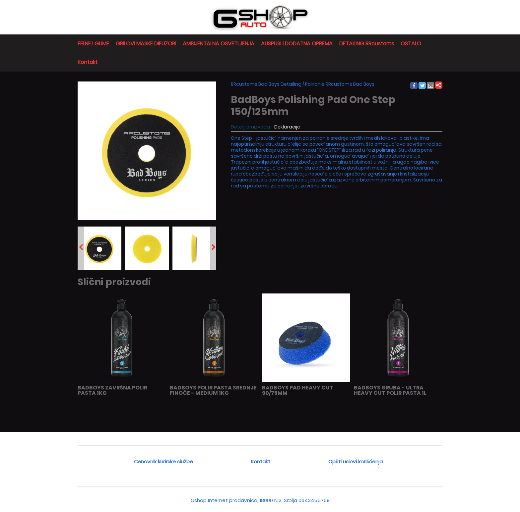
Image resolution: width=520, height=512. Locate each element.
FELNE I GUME (93, 43)
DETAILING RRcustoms (366, 43)
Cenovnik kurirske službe (163, 461)
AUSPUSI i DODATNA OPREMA (297, 43)
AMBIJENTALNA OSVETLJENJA (218, 43)
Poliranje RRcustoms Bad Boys (339, 84)
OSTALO (411, 43)
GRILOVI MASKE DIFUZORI (146, 43)
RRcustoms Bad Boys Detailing (266, 84)
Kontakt (88, 62)
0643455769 (314, 500)
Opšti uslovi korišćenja (355, 461)
